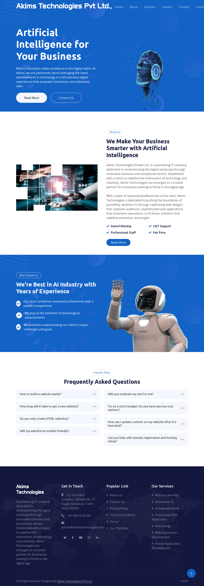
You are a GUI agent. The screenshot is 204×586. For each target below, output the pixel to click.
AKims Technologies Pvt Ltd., (74, 581)
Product (184, 7)
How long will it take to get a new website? (49, 407)
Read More (32, 98)
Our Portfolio (119, 529)
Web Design (163, 527)
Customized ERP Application (164, 518)
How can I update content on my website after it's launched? (142, 424)
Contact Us (69, 98)
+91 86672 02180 (78, 516)
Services (149, 7)
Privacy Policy (119, 509)
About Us (116, 496)
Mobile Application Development (166, 546)
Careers (167, 7)
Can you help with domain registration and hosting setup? (142, 440)
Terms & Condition (122, 516)
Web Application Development (164, 535)
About (134, 7)
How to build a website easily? (40, 394)
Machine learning (167, 496)
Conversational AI (167, 509)
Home (119, 7)
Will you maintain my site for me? (130, 394)
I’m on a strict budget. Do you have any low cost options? (140, 408)
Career (114, 522)
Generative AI (164, 502)
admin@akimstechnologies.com (83, 526)
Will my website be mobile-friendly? (44, 431)
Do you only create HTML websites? (44, 419)
